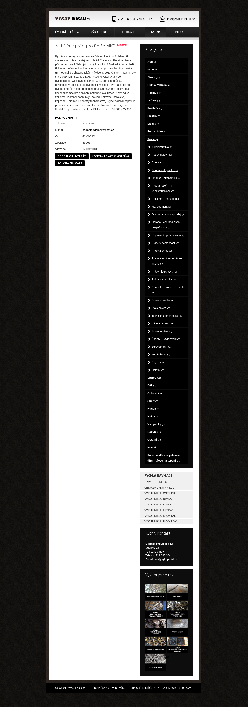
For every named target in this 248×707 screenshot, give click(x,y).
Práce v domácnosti (165, 243)
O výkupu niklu (155, 482)
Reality (154, 92)
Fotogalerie (130, 32)
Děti (151, 385)
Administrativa (162, 146)
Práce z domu (162, 250)
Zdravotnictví (161, 346)
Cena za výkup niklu (159, 487)
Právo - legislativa (164, 271)
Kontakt (178, 32)
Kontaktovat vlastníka (110, 156)
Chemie (158, 162)
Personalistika (162, 331)
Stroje (153, 77)
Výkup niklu (99, 32)
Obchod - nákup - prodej (168, 214)
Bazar (155, 32)
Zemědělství (161, 354)
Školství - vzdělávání (166, 339)
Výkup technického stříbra (137, 688)
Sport (152, 400)
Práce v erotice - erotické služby (167, 261)
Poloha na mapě (70, 163)
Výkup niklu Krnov (158, 510)
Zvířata (153, 100)
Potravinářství (162, 154)
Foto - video (156, 131)
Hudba (153, 408)
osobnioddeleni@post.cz (98, 129)
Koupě (153, 447)
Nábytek (154, 431)
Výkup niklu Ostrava (160, 493)
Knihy (152, 416)
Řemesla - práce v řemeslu (168, 290)
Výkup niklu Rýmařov (160, 521)
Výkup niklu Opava (158, 498)
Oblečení (154, 393)
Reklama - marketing (166, 198)
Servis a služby (162, 300)
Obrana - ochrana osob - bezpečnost (166, 225)
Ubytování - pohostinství (168, 235)
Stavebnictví (161, 308)
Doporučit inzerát (72, 156)
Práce (152, 139)
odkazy (187, 688)
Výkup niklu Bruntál (160, 515)
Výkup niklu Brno (157, 504)
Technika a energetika (167, 315)
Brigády (158, 362)
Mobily (153, 123)
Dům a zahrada (158, 85)
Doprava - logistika (165, 170)
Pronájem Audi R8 (168, 688)
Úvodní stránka (67, 32)
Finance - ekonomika (166, 177)
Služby (154, 377)
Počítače (154, 108)
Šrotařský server (105, 688)
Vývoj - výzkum (162, 323)
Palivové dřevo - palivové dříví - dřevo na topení (164, 458)
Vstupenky (156, 424)
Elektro (153, 116)
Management (161, 206)
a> (167, 656)
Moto (152, 69)
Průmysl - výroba (164, 279)
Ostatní (158, 370)
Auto (152, 61)
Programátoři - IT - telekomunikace (163, 188)
